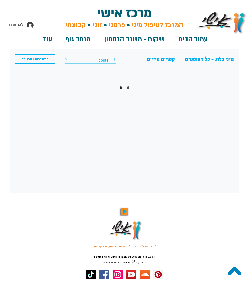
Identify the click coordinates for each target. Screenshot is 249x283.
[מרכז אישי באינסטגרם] (118, 274)
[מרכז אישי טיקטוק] (91, 274)
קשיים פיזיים (161, 59)
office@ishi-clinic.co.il (141, 257)
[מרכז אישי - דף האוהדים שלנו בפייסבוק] (104, 274)
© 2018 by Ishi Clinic (105, 256)
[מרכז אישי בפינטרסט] (158, 274)
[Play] (124, 211)
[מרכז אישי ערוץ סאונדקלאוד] (145, 274)
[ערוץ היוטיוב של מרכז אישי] (131, 274)
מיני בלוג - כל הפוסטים (209, 59)
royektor (140, 262)
